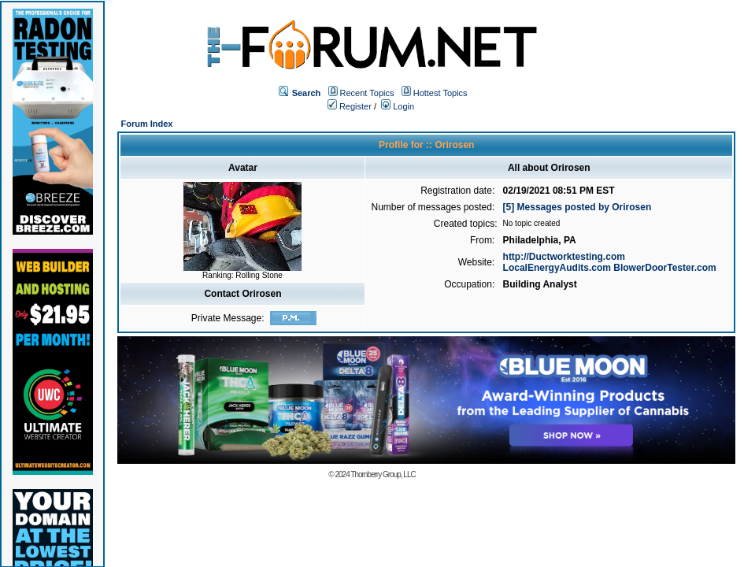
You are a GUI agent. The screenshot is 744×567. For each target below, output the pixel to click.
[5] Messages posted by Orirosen (577, 207)
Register (350, 106)
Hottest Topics (440, 93)
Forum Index (146, 123)
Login (397, 106)
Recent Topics (367, 93)
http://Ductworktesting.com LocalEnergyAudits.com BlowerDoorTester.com (609, 262)
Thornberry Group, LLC (382, 474)
